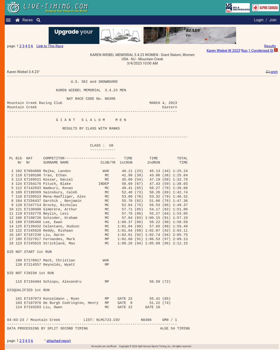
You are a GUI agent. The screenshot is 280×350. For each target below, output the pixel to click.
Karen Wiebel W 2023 (223, 50)
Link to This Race (49, 46)
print (271, 72)
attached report (59, 341)
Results (270, 46)
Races (27, 20)
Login (258, 20)
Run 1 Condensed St (257, 50)
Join (272, 20)
